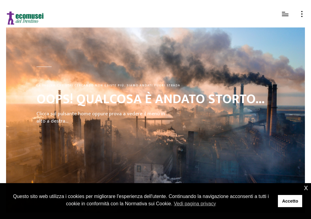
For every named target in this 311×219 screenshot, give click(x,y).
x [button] (306, 187)
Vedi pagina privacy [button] (195, 203)
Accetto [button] (290, 201)
